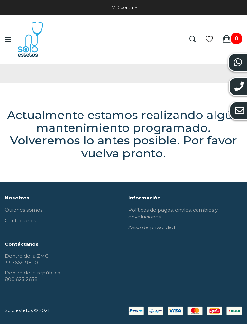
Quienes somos (23, 210)
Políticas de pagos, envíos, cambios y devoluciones (173, 213)
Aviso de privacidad (151, 227)
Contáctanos (20, 221)
